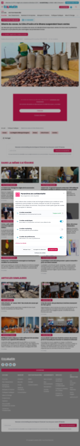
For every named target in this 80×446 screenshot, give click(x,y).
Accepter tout (53, 249)
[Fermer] (63, 193)
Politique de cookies (40, 253)
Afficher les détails (20, 243)
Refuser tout (26, 249)
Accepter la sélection (39, 249)
